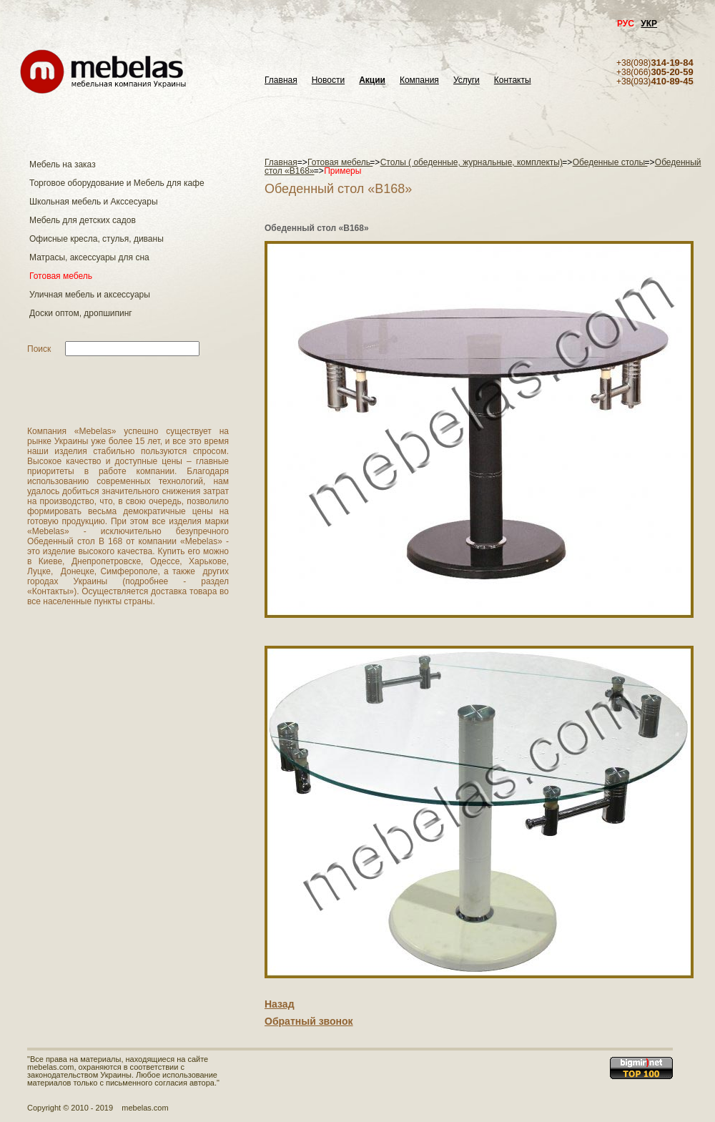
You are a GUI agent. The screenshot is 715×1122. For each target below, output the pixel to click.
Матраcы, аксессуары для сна (89, 257)
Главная (281, 80)
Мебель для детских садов (82, 220)
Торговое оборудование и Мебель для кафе (116, 183)
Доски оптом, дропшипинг (80, 313)
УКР (649, 24)
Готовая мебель (60, 276)
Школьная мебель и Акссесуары (93, 202)
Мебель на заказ (62, 164)
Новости (328, 80)
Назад (280, 1004)
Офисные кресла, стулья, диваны (96, 239)
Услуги (466, 80)
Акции (372, 80)
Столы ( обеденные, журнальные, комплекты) (471, 162)
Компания (419, 80)
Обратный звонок (309, 1021)
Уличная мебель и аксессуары (89, 295)
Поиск (39, 349)
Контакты (512, 80)
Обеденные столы (610, 162)
